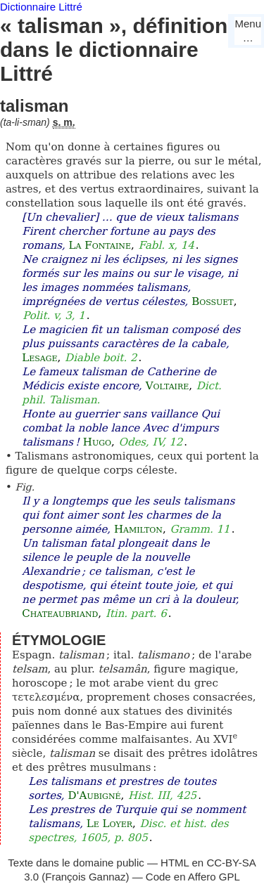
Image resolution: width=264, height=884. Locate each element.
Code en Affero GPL (193, 877)
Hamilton (138, 529)
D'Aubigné (94, 795)
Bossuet (212, 301)
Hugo (97, 442)
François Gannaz (85, 877)
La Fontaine (100, 245)
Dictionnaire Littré (41, 7)
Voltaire (167, 385)
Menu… (247, 31)
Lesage (39, 357)
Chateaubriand (60, 613)
